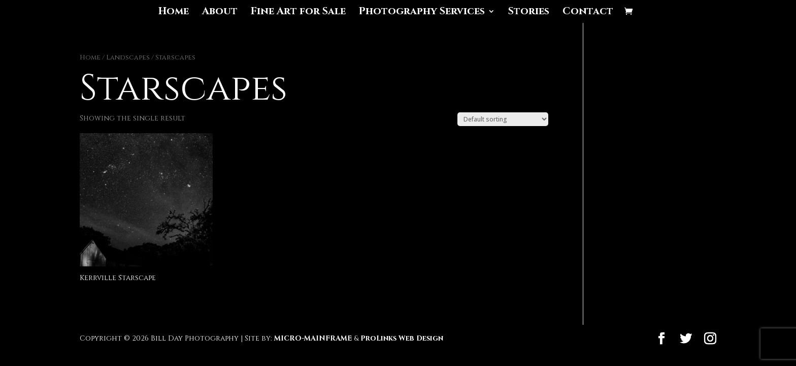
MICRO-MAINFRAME (313, 338)
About (220, 13)
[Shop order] (502, 119)
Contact (587, 13)
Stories (528, 13)
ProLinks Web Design (401, 338)
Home (173, 13)
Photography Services (422, 13)
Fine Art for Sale (298, 13)
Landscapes (128, 57)
